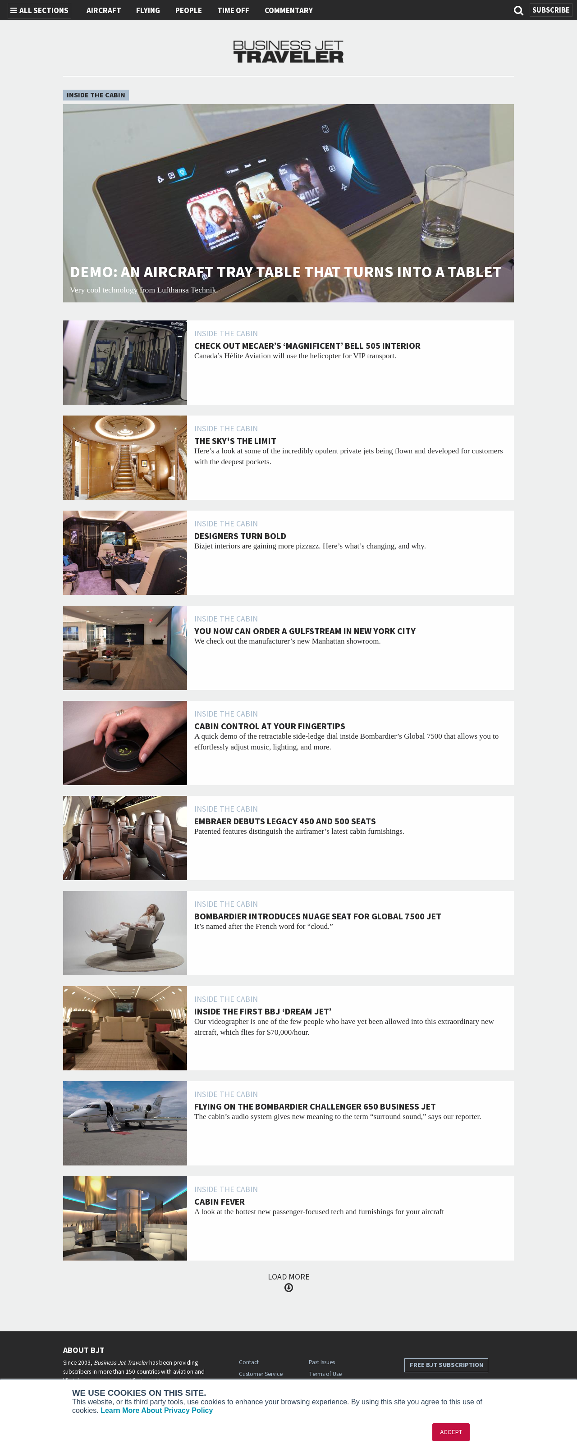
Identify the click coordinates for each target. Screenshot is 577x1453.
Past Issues (322, 1362)
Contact (249, 1362)
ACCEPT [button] (451, 1432)
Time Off (233, 10)
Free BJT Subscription (446, 1365)
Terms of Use (325, 1374)
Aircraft (104, 10)
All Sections (39, 10)
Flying (148, 10)
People (188, 10)
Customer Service (261, 1374)
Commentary (289, 10)
